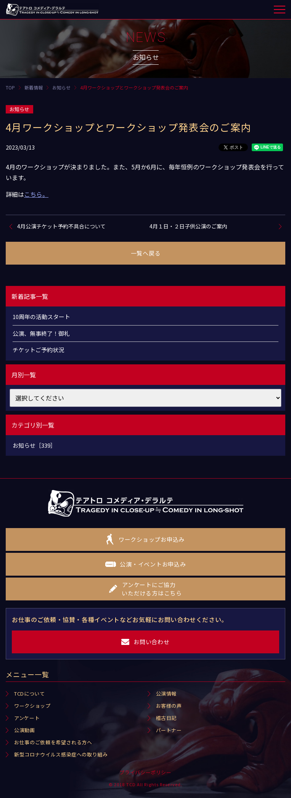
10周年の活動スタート (41, 317)
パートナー (169, 730)
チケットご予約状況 (38, 350)
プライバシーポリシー (145, 772)
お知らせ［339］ (34, 445)
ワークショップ (32, 705)
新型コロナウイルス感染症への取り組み (61, 754)
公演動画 (24, 730)
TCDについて (29, 693)
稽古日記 (166, 717)
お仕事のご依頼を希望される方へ (53, 742)
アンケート (27, 717)
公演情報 (166, 693)
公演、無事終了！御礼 (41, 333)
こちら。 (36, 194)
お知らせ (19, 109)
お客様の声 (169, 705)
